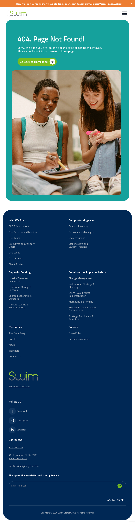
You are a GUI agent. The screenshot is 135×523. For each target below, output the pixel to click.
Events (12, 338)
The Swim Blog (17, 333)
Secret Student (77, 237)
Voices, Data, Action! (110, 3)
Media (12, 344)
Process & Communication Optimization (83, 309)
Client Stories (16, 264)
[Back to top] (114, 500)
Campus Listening (78, 226)
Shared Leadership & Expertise (20, 297)
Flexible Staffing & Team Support (18, 306)
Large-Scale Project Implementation (79, 294)
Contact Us (15, 356)
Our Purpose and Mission (23, 232)
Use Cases (14, 252)
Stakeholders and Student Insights (78, 245)
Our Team (14, 237)
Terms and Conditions (19, 386)
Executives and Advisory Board (22, 245)
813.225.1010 (16, 447)
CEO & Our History (19, 226)
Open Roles (75, 333)
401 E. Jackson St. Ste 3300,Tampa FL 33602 (23, 457)
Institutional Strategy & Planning (81, 286)
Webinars (14, 350)
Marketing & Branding (81, 301)
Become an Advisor (79, 338)
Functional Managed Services (20, 288)
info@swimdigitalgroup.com (24, 466)
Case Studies (16, 258)
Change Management (80, 278)
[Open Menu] (124, 13)
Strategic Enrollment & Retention (81, 318)
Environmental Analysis (81, 232)
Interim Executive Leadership (18, 280)
